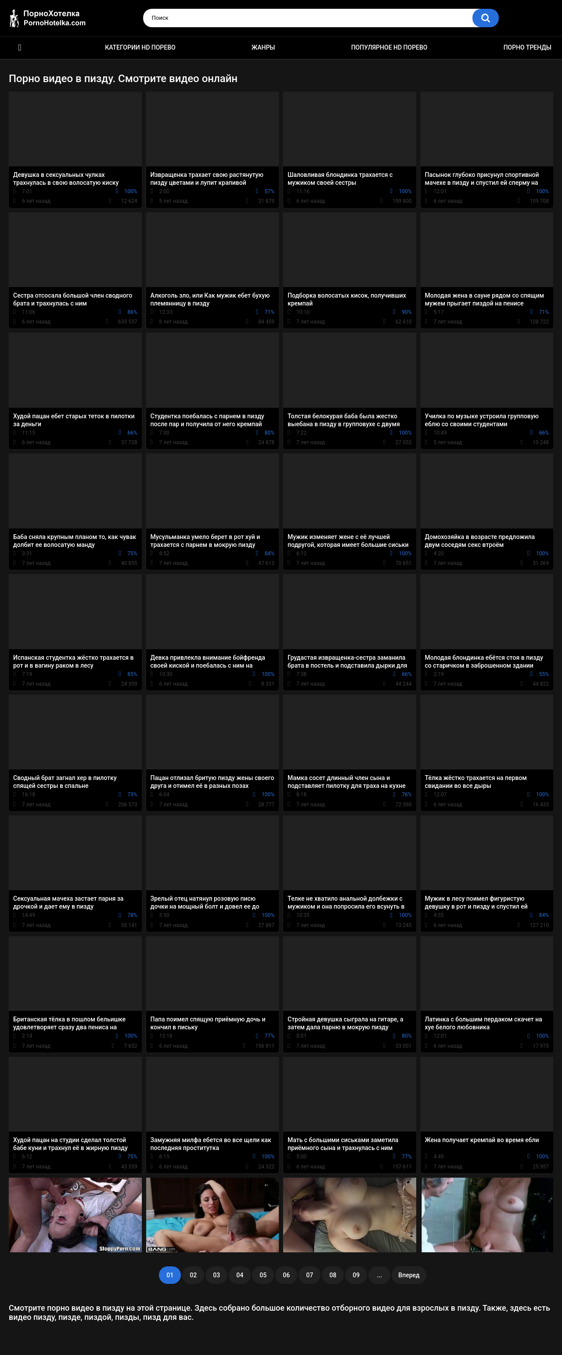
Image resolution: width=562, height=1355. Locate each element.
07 (309, 1275)
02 (193, 1275)
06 (286, 1275)
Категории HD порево (140, 47)
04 (239, 1275)
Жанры (263, 47)
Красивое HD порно (20, 47)
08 (332, 1275)
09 (356, 1275)
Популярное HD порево (389, 47)
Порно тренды (527, 47)
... (379, 1275)
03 (216, 1275)
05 (263, 1275)
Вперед (408, 1275)
